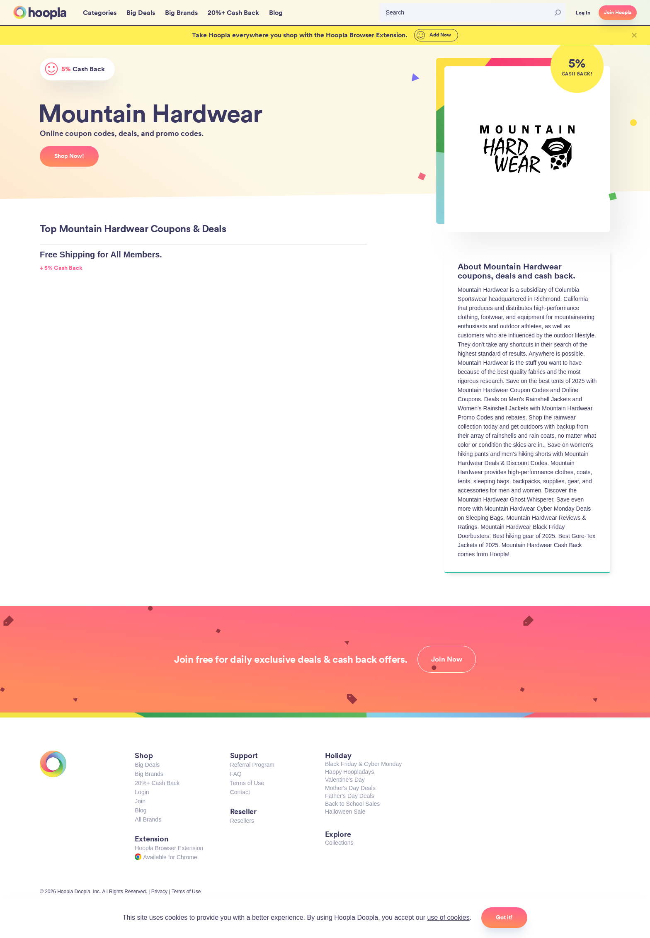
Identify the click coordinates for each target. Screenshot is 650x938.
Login (142, 792)
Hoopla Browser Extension (169, 848)
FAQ (236, 774)
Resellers (242, 820)
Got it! (504, 917)
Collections (339, 842)
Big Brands (149, 774)
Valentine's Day (345, 779)
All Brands (148, 819)
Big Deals (147, 764)
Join (140, 801)
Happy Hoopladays (349, 771)
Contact (240, 792)
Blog (140, 810)
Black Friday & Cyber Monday (363, 764)
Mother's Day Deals (350, 788)
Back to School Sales (352, 803)
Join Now (446, 659)
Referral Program (252, 764)
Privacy (159, 891)
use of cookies (448, 917)
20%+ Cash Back (157, 783)
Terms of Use (247, 783)
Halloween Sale (345, 811)
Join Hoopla (617, 12)
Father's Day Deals (349, 796)
